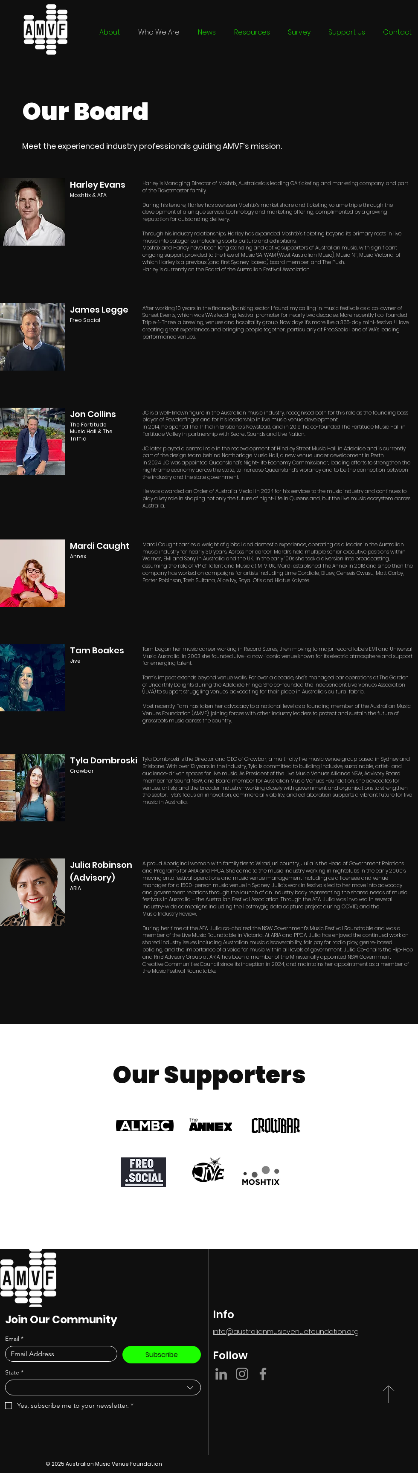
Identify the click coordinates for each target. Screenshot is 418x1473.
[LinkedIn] (221, 1374)
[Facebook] (263, 1374)
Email (14, 1339)
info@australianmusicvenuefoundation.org (286, 1332)
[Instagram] (242, 1374)
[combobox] (103, 1387)
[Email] (59, 1353)
